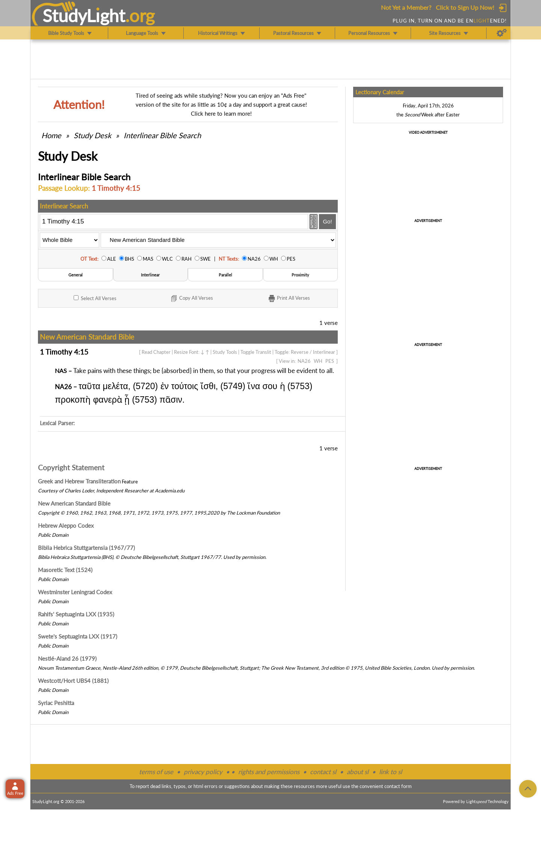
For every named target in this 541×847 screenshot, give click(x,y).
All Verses (95, 298)
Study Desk (92, 135)
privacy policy (203, 772)
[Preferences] (502, 33)
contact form (398, 786)
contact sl (323, 772)
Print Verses (288, 298)
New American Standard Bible (74, 503)
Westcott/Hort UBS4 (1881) (73, 680)
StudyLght (83, 15)
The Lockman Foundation (253, 513)
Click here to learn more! (221, 113)
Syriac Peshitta (56, 702)
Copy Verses (191, 298)
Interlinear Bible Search (162, 135)
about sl (358, 772)
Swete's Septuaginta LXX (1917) (77, 636)
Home (51, 135)
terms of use (156, 772)
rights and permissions (268, 772)
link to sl (390, 772)
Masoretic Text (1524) (65, 569)
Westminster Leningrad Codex (75, 592)
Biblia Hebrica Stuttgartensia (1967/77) (86, 547)
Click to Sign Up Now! (465, 7)
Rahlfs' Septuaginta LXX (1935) (76, 614)
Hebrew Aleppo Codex (66, 525)
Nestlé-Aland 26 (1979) (67, 658)
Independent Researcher (122, 491)
